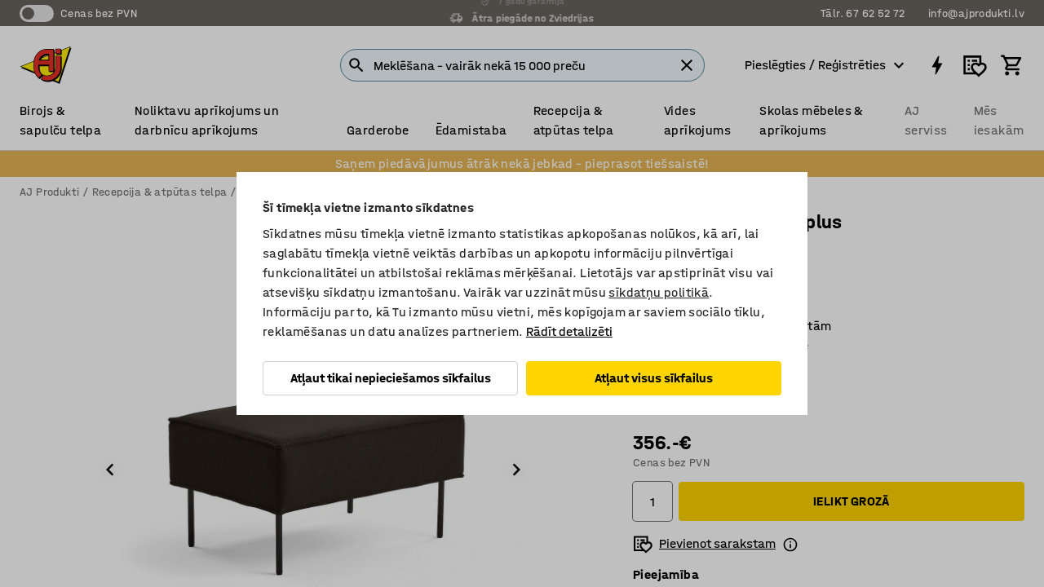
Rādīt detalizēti (569, 331)
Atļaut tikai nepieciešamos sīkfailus (390, 378)
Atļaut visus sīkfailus (654, 378)
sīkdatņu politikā (658, 292)
